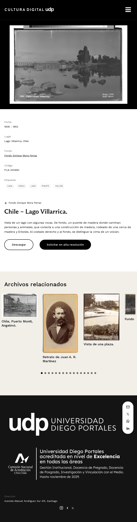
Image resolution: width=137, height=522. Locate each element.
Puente (45, 186)
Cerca (21, 186)
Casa (9, 186)
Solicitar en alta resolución (65, 244)
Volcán (59, 186)
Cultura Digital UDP (29, 11)
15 (92, 373)
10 (74, 373)
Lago (33, 186)
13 (84, 373)
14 (88, 373)
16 (95, 373)
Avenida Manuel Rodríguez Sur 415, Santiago (30, 501)
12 (81, 373)
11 (77, 373)
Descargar (19, 244)
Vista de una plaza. (99, 344)
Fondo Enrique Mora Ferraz (20, 155)
